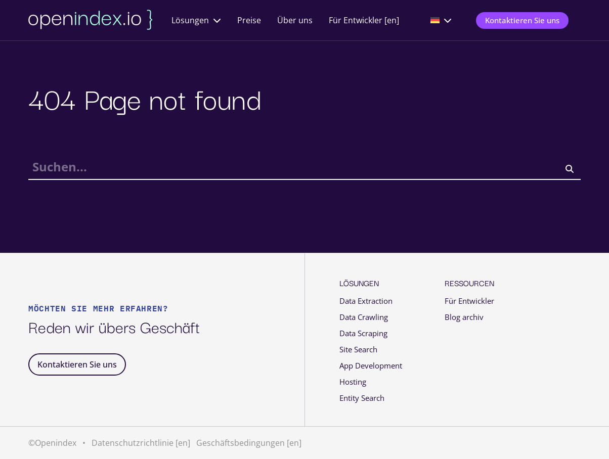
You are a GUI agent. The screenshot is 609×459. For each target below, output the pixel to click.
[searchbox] (304, 169)
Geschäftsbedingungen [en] (248, 442)
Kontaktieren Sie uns (522, 20)
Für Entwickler (469, 301)
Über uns (295, 20)
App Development (370, 366)
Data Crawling (363, 317)
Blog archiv (464, 317)
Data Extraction (366, 301)
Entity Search (361, 398)
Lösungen (190, 20)
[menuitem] (441, 20)
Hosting (352, 382)
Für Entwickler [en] (364, 20)
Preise (249, 20)
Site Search (358, 349)
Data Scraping (363, 333)
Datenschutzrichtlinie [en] (141, 442)
